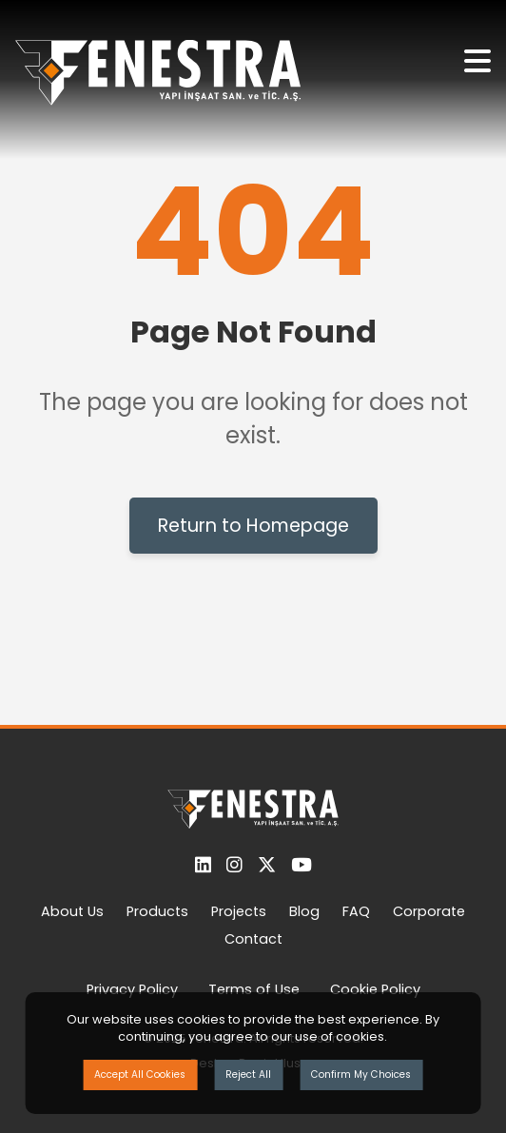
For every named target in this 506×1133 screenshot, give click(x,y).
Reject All (248, 1074)
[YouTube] (301, 865)
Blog (304, 911)
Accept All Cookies (139, 1074)
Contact (253, 938)
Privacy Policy (132, 989)
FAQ (356, 911)
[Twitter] (267, 865)
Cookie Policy (375, 989)
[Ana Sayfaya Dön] (158, 79)
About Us (72, 911)
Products (157, 911)
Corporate (429, 911)
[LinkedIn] (203, 865)
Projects (238, 911)
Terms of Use (254, 989)
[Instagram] (234, 865)
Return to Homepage (253, 525)
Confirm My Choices (361, 1074)
